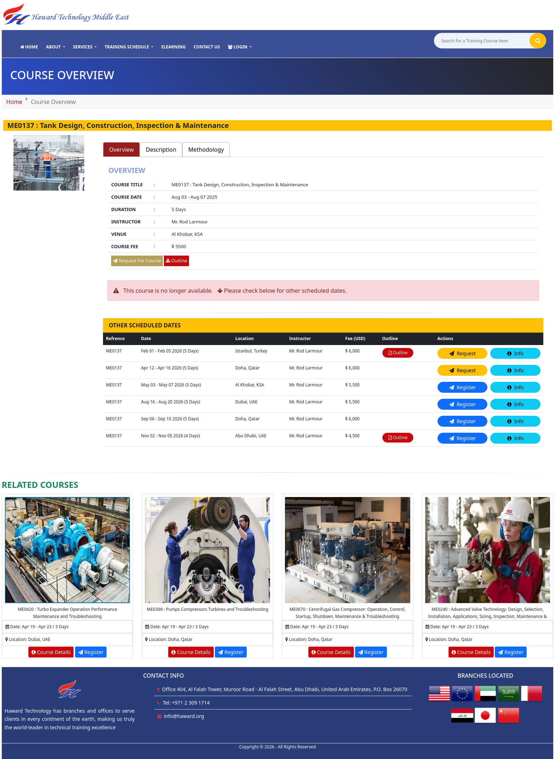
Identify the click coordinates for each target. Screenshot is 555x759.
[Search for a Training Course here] (481, 41)
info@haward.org (184, 716)
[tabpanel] (323, 218)
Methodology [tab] (206, 149)
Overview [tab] (121, 149)
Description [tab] (161, 149)
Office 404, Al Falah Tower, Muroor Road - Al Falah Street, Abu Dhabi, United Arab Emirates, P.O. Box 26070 (284, 689)
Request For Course (137, 260)
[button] (55, 47)
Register (91, 652)
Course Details (51, 652)
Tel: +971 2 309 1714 (186, 702)
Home (14, 102)
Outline (176, 260)
